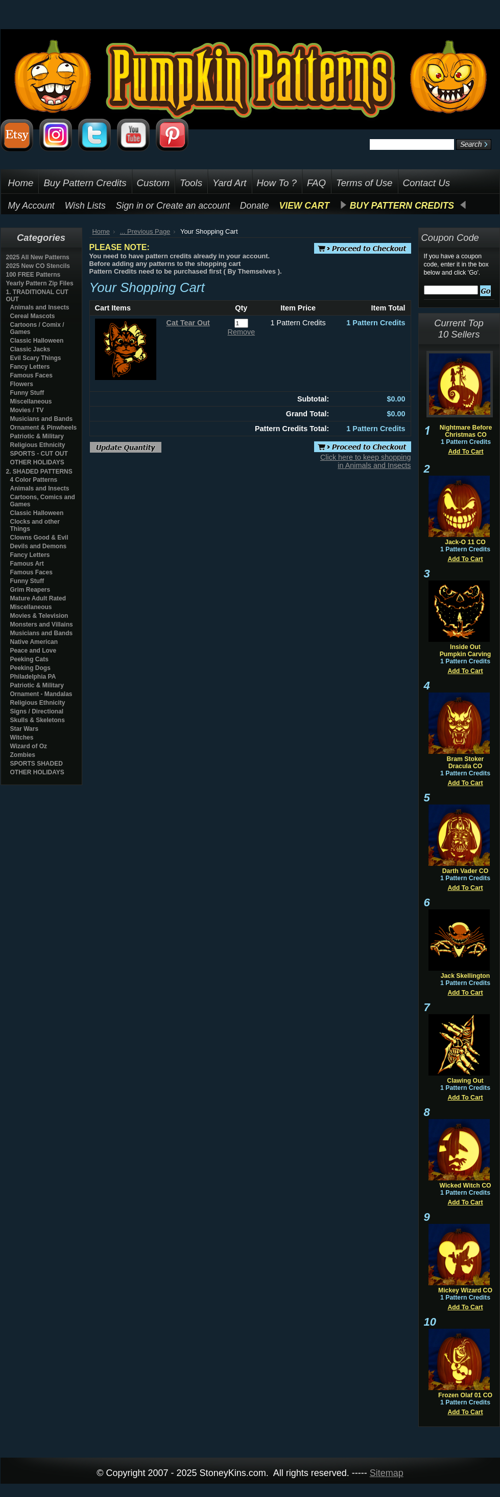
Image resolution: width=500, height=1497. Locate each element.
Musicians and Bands (41, 418)
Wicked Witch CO (465, 1185)
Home (101, 231)
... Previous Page (145, 231)
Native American (34, 641)
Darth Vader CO (465, 871)
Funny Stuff (27, 392)
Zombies (22, 754)
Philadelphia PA (33, 676)
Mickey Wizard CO (465, 1290)
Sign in (130, 205)
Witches (22, 737)
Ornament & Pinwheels (43, 427)
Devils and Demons (38, 546)
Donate (254, 205)
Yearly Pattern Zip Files (40, 283)
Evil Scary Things (35, 358)
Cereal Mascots (32, 316)
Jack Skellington (465, 975)
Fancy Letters (30, 366)
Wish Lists (85, 205)
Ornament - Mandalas (41, 694)
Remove (241, 332)
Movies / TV (27, 410)
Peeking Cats (29, 659)
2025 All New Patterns (37, 257)
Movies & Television (39, 615)
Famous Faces (31, 375)
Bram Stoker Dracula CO (465, 762)
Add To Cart (465, 451)
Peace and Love (33, 650)
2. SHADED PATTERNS (39, 471)
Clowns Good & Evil (39, 537)
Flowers (21, 384)
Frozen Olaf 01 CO (465, 1395)
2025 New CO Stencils (38, 266)
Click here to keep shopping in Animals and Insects (365, 461)
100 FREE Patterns (33, 274)
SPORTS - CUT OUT (39, 453)
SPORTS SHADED (36, 763)
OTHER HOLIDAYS (37, 462)
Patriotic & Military (37, 436)
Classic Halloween (37, 340)
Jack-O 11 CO (465, 542)
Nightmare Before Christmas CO (466, 431)
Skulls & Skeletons (37, 720)
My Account (31, 205)
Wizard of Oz (28, 746)
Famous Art (27, 563)
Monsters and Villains (41, 624)
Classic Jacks (30, 349)
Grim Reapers (30, 589)
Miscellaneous (31, 401)
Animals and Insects (39, 307)
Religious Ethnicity (37, 445)
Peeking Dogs (30, 668)
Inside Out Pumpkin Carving (465, 650)
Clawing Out (465, 1080)
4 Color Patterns (34, 479)
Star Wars (24, 728)
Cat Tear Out (188, 323)
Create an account (193, 205)
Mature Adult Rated (38, 598)
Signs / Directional (37, 711)
